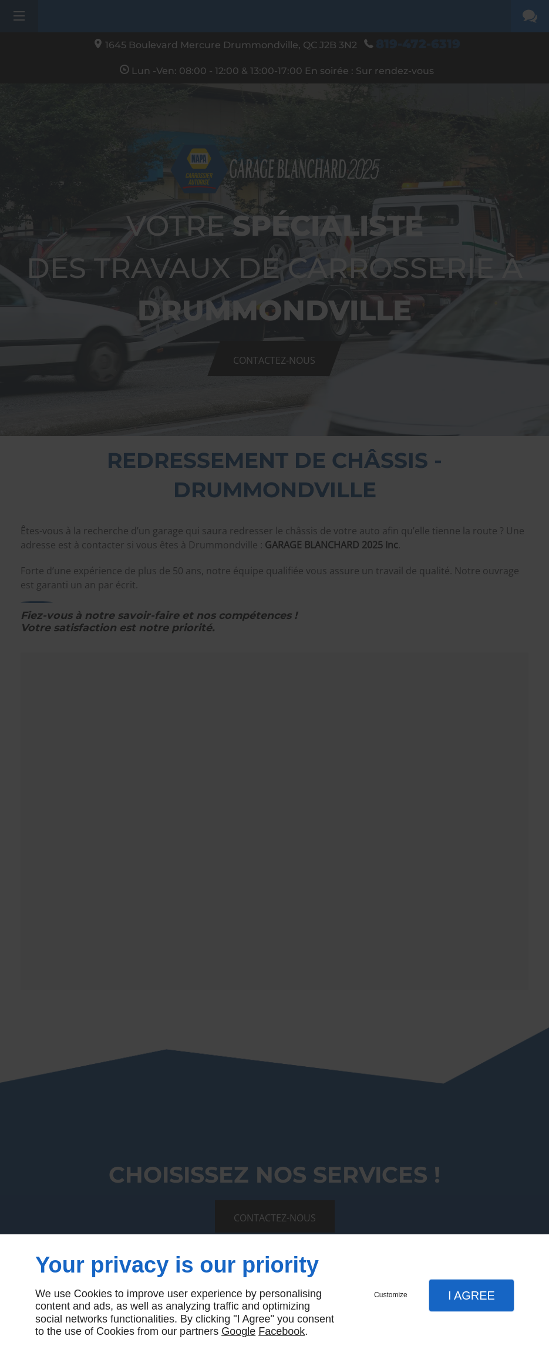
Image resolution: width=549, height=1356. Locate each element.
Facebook (281, 1331)
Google (238, 1331)
